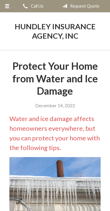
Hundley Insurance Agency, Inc (55, 31)
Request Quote (79, 6)
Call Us (32, 6)
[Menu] (7, 6)
